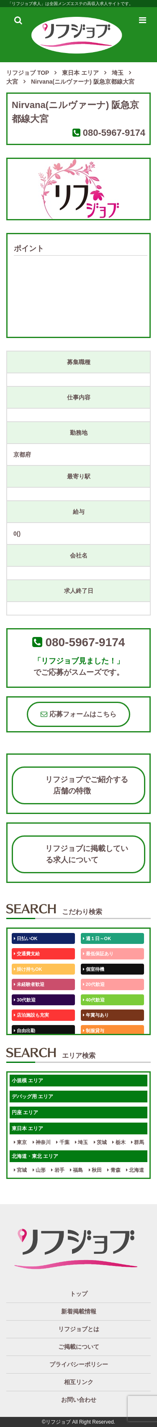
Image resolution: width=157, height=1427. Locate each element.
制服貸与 (93, 1030)
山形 (39, 1170)
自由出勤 (24, 1030)
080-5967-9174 (114, 132)
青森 (113, 1170)
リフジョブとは (78, 1329)
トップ (79, 1293)
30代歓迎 (25, 999)
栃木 (118, 1142)
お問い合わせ (78, 1399)
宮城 (20, 1170)
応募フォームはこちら (78, 714)
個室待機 (93, 969)
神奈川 (42, 1142)
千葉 (62, 1142)
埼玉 (81, 1142)
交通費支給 (27, 953)
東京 (20, 1142)
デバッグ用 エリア (32, 1096)
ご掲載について (78, 1346)
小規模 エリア (27, 1080)
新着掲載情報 (78, 1311)
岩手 (57, 1170)
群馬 (137, 1142)
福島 (76, 1170)
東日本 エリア (27, 1128)
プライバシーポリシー (78, 1364)
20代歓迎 (94, 984)
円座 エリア (25, 1112)
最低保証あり (98, 953)
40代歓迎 (94, 999)
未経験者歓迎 (29, 984)
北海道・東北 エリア (35, 1156)
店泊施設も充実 (31, 1014)
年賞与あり (96, 1014)
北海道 (135, 1170)
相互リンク (78, 1382)
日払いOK (26, 938)
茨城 (100, 1142)
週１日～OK (97, 938)
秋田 (95, 1170)
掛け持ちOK (28, 969)
